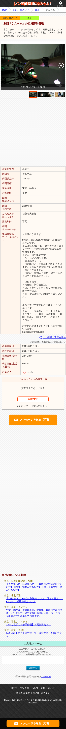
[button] (61, 65)
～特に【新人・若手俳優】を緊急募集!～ (28, 624)
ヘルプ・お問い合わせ (43, 688)
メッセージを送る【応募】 (33, 420)
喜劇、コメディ (21, 10)
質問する (33, 399)
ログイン (60, 4)
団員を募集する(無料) (27, 693)
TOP (4, 10)
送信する (33, 668)
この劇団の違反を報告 (52, 337)
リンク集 (24, 688)
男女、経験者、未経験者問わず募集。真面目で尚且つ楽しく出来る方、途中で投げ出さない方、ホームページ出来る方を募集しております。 (34, 613)
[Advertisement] (33, 132)
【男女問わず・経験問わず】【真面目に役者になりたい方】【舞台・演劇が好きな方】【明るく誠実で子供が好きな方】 (34, 587)
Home (14, 688)
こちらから (46, 676)
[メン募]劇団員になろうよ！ (33, 3)
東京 (37, 10)
